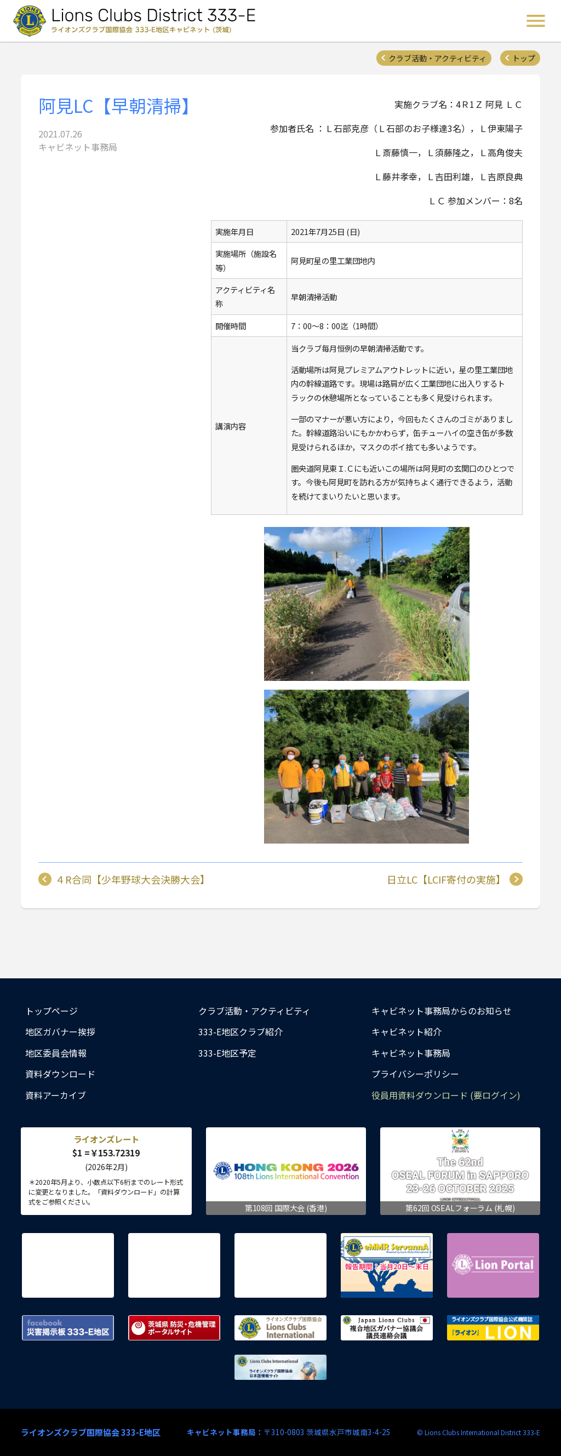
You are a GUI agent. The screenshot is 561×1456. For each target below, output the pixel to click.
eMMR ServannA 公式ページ (387, 1265)
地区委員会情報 (56, 1052)
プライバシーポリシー (415, 1073)
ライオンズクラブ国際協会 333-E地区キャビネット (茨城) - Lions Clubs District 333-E (137, 21)
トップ (523, 58)
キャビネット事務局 (410, 1052)
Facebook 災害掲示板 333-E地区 (68, 1327)
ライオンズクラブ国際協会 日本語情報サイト (280, 1367)
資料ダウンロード (60, 1073)
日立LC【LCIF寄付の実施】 (446, 879)
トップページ (51, 1010)
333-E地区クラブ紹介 (240, 1031)
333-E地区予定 (227, 1052)
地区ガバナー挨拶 (60, 1031)
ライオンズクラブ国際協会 (280, 1327)
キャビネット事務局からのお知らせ (441, 1010)
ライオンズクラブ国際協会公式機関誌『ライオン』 (493, 1327)
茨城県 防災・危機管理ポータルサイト (174, 1327)
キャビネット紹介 (406, 1031)
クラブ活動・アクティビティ (437, 58)
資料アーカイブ (55, 1095)
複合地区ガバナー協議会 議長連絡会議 (387, 1327)
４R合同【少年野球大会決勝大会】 (132, 879)
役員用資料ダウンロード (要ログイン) (445, 1095)
